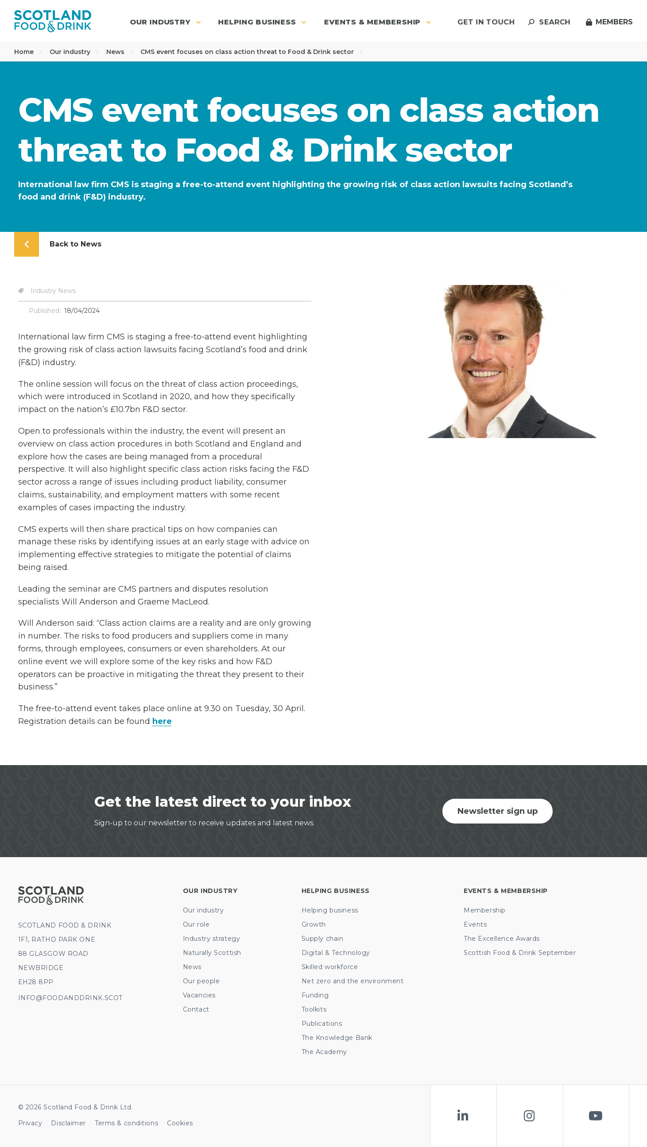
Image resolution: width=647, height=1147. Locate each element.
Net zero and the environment (353, 981)
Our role (196, 924)
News (119, 52)
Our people (201, 981)
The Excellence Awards (502, 939)
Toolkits (314, 1009)
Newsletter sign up (497, 811)
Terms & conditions (126, 1123)
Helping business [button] (262, 22)
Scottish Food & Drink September (520, 953)
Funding (315, 995)
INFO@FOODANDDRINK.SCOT (70, 998)
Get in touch (486, 22)
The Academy (324, 1052)
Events (475, 924)
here (162, 721)
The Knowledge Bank (337, 1038)
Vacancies (199, 995)
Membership (485, 910)
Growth (314, 924)
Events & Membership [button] (377, 22)
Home (28, 52)
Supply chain (323, 939)
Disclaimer (68, 1123)
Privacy (30, 1123)
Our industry (74, 52)
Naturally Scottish (212, 953)
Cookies (180, 1123)
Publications (322, 1024)
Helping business (330, 910)
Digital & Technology (336, 953)
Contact (196, 1009)
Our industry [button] (165, 22)
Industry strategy (211, 939)
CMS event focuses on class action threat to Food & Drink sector (251, 52)
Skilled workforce (330, 967)
